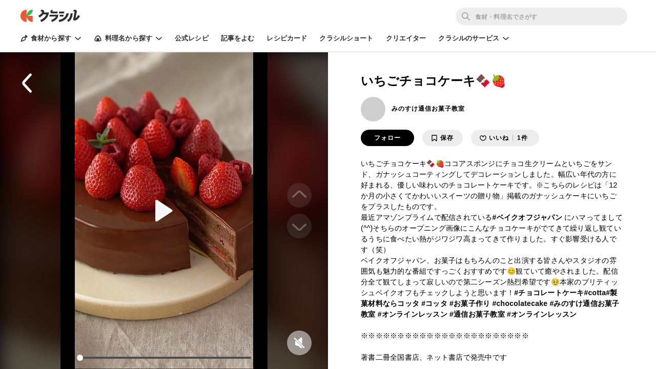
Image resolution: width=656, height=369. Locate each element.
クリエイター (406, 38)
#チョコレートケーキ (549, 293)
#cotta (595, 293)
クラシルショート (346, 38)
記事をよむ (238, 38)
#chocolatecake (520, 303)
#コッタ (434, 303)
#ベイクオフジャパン (527, 217)
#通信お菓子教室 (477, 314)
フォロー (387, 137)
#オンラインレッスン (412, 314)
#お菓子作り (469, 303)
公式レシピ (192, 38)
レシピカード (286, 38)
